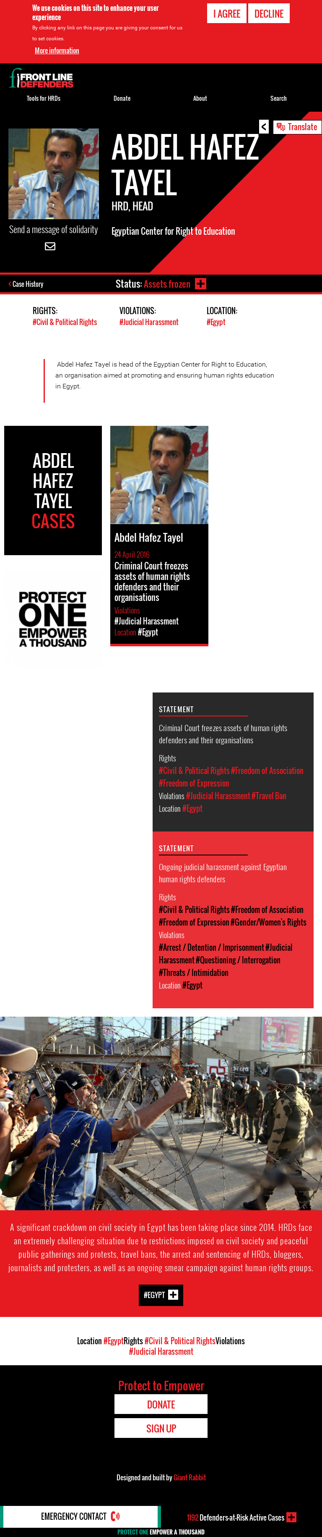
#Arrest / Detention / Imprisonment (211, 947)
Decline (268, 13)
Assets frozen (166, 283)
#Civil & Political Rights (65, 322)
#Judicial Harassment (149, 322)
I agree (226, 13)
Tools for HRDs (43, 98)
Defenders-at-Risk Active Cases (235, 1517)
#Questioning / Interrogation (238, 960)
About (200, 98)
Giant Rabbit (190, 1477)
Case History (28, 284)
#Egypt (216, 322)
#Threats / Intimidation (194, 972)
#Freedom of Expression (194, 783)
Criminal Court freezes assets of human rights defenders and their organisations (223, 733)
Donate (122, 98)
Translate (302, 126)
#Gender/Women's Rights (268, 922)
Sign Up (161, 1428)
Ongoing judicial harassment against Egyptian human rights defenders (223, 872)
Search (278, 98)
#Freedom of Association (267, 770)
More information (57, 50)
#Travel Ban (269, 795)
